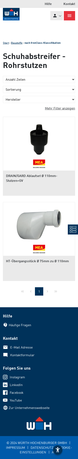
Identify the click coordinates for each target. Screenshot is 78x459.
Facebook (17, 392)
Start (6, 42)
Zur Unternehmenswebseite (29, 408)
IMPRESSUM (15, 447)
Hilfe (48, 4)
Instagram (17, 377)
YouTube (16, 400)
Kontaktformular (22, 355)
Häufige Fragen (20, 325)
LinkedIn (16, 385)
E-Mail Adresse (21, 347)
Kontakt (69, 4)
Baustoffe (16, 42)
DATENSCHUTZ (42, 447)
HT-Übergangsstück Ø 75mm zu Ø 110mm (37, 261)
